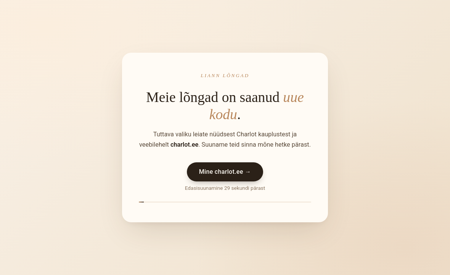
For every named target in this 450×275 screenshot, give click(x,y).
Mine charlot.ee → (225, 171)
